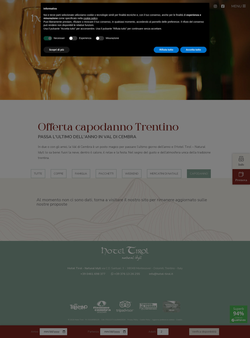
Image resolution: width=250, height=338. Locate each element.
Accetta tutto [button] (193, 49)
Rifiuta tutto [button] (166, 49)
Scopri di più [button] (56, 49)
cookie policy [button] (90, 18)
